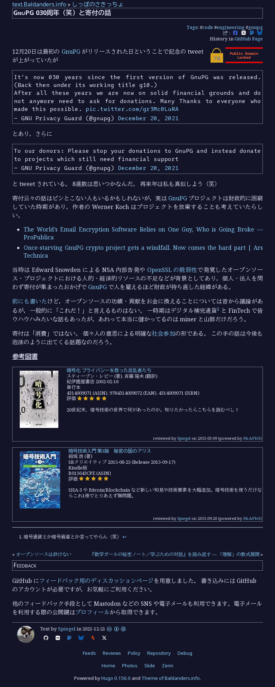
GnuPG (71, 51)
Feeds (89, 653)
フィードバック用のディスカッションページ (96, 581)
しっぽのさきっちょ (98, 4)
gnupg (255, 27)
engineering (231, 27)
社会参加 (163, 333)
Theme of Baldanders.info (170, 678)
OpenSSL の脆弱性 (172, 270)
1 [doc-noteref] (218, 309)
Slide (149, 665)
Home (108, 665)
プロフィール (92, 612)
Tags (192, 27)
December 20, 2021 (148, 118)
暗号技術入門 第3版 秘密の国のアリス (109, 451)
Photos (130, 665)
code (207, 27)
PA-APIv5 (251, 438)
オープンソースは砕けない (44, 554)
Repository (159, 653)
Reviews (112, 653)
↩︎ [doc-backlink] (124, 536)
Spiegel (183, 438)
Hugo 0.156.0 (116, 678)
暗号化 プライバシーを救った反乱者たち (109, 370)
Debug (185, 653)
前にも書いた (29, 301)
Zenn (167, 665)
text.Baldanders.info (39, 4)
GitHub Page (249, 38)
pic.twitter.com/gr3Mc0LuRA (132, 109)
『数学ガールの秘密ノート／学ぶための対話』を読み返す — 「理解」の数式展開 (175, 554)
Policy (134, 653)
